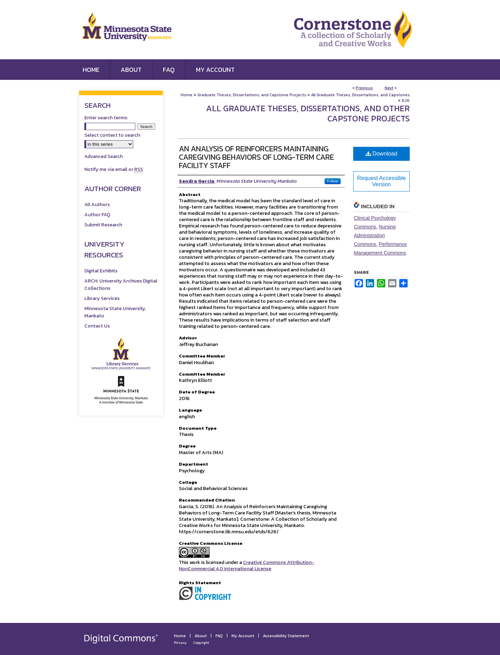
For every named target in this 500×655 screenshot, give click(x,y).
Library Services (102, 298)
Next (389, 88)
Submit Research (103, 224)
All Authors (97, 204)
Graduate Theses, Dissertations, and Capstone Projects (251, 95)
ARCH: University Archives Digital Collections (120, 284)
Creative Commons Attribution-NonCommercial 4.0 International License (246, 565)
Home (186, 95)
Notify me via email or (113, 169)
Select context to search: (112, 135)
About (201, 636)
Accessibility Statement (286, 636)
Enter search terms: (106, 117)
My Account (243, 636)
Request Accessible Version (381, 181)
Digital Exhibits (101, 270)
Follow (332, 181)
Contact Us (97, 326)
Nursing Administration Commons (375, 235)
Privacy (180, 642)
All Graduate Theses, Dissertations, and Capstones (360, 95)
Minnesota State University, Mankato (115, 312)
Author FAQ (97, 214)
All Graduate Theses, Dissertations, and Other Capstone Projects (308, 113)
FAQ (219, 636)
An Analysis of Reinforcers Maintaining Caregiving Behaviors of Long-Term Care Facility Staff (256, 157)
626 (406, 100)
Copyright (201, 642)
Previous (364, 88)
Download (381, 154)
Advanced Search (103, 156)
